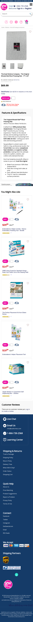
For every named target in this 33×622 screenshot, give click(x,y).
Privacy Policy (7, 500)
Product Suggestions (10, 494)
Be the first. (17, 80)
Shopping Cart (8, 474)
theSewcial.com (8, 526)
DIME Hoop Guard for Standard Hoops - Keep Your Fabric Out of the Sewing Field (15, 271)
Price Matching (8, 490)
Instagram (6, 523)
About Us (6, 487)
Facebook (6, 516)
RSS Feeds (6, 533)
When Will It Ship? (9, 468)
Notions (7, 27)
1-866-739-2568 (21, 6)
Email (5, 530)
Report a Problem (9, 497)
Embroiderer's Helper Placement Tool (14, 354)
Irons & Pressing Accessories (17, 27)
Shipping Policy (8, 458)
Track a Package (8, 454)
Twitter (5, 520)
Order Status (7, 471)
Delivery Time (7, 464)
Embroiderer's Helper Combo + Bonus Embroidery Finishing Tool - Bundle (14, 229)
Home (2, 27)
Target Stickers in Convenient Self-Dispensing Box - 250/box (13, 392)
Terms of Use (7, 504)
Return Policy (7, 461)
